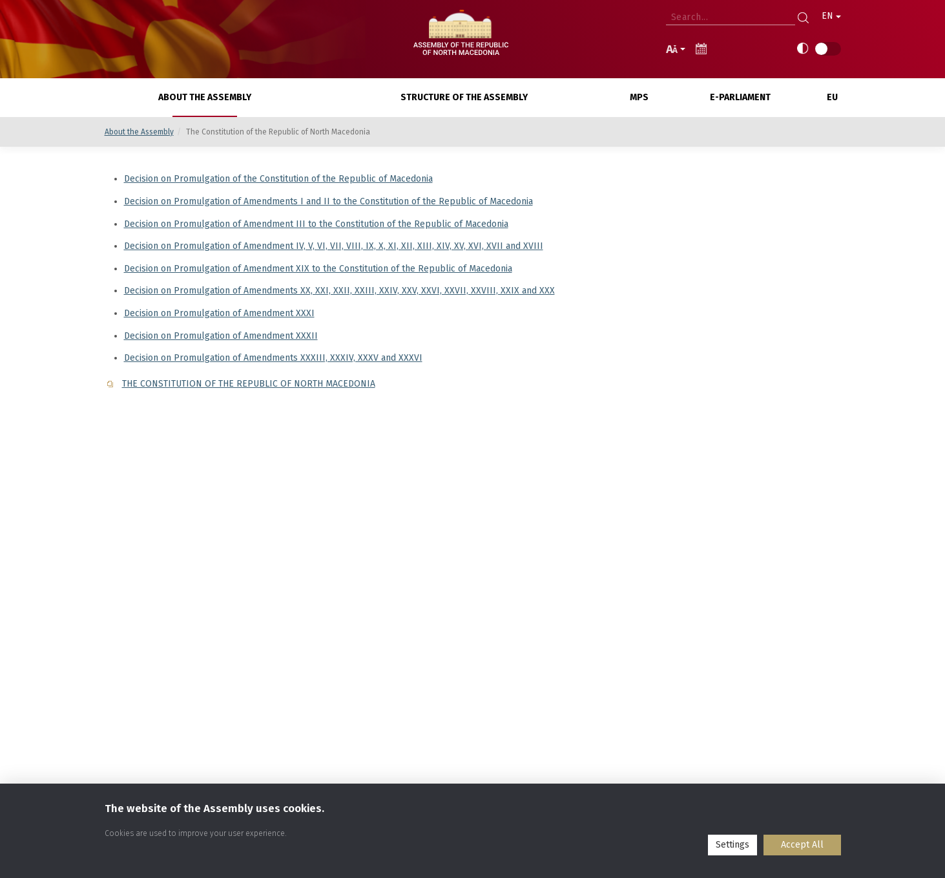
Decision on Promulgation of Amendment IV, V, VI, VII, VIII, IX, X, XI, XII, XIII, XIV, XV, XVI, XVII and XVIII (333, 246)
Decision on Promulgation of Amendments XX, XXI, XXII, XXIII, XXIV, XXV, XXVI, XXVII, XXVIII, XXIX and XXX (339, 290)
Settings (732, 844)
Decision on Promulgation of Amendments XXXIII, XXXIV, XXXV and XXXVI (273, 357)
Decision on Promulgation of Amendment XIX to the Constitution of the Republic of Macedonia (318, 268)
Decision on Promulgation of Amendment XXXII (221, 335)
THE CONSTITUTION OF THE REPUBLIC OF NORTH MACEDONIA (248, 383)
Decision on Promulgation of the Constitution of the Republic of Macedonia (278, 178)
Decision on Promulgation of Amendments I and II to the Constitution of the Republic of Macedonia (328, 201)
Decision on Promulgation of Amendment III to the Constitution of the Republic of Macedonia (316, 224)
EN (831, 15)
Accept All (802, 844)
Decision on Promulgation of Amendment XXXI (219, 313)
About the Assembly (139, 131)
